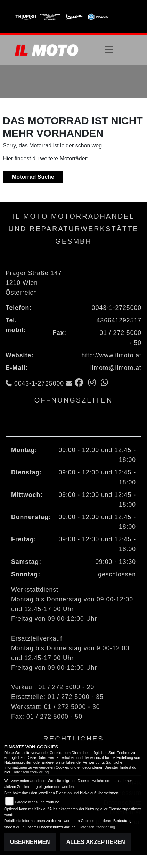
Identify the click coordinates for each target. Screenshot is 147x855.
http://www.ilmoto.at (111, 355)
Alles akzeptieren (95, 842)
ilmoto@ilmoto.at (115, 367)
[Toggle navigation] (109, 49)
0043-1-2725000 (116, 307)
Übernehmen (30, 842)
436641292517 (119, 320)
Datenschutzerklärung (30, 772)
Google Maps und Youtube (37, 802)
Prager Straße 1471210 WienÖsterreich (34, 283)
